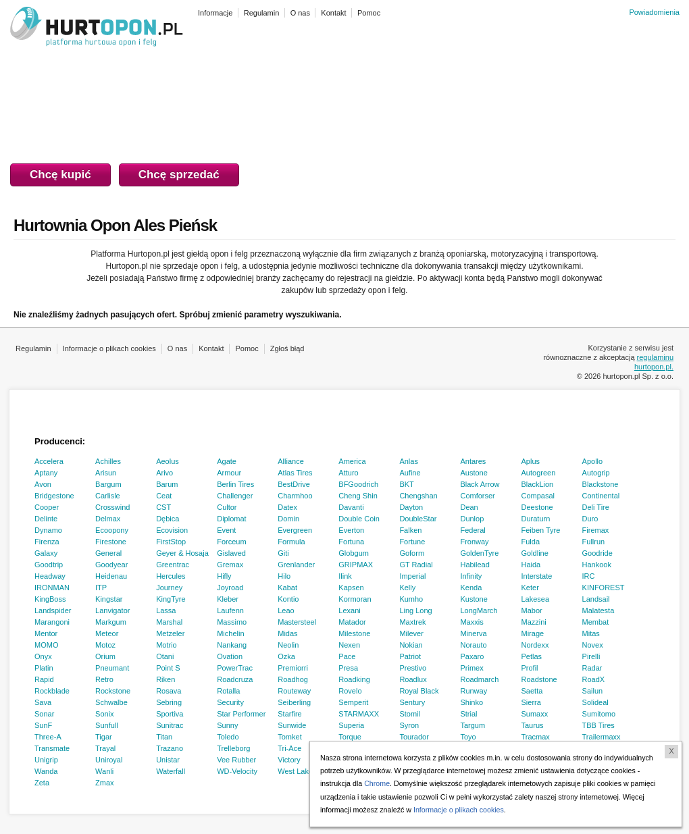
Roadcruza (235, 679)
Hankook (596, 565)
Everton (351, 530)
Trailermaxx (601, 737)
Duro (590, 519)
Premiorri (293, 668)
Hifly (224, 576)
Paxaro (472, 656)
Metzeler (170, 633)
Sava (42, 702)
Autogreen (538, 473)
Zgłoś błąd (287, 348)
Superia (351, 725)
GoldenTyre (479, 553)
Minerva (473, 633)
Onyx (43, 656)
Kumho (411, 599)
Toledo (227, 737)
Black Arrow (479, 484)
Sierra (531, 702)
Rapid (44, 679)
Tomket (289, 737)
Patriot (410, 656)
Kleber (227, 599)
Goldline (534, 553)
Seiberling (294, 702)
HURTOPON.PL (96, 28)
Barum (167, 484)
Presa (348, 668)
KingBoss (50, 599)
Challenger (235, 496)
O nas (177, 348)
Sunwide (292, 725)
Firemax (595, 530)
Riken (165, 679)
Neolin (288, 645)
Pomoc (246, 348)
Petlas (531, 656)
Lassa (166, 610)
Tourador (413, 737)
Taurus (532, 725)
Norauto (473, 645)
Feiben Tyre (541, 530)
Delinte (45, 519)
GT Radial (415, 565)
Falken (410, 530)
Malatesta (598, 610)
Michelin (230, 633)
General (108, 553)
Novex (592, 645)
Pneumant (112, 668)
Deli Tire (595, 507)
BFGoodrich (358, 484)
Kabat (287, 587)
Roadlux (412, 679)
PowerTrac (235, 668)
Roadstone (539, 679)
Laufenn (230, 610)
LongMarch (478, 610)
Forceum (231, 542)
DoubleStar (417, 519)
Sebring (169, 702)
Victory (289, 760)
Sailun (592, 691)
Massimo (232, 622)
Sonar (44, 714)
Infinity (471, 576)
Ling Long (415, 610)
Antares (473, 461)
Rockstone (112, 691)
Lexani (349, 610)
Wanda (45, 771)
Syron (409, 725)
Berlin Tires (235, 484)
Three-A (47, 737)
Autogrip (596, 473)
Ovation (230, 656)
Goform (411, 553)
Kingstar (108, 599)
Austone (473, 473)
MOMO (46, 645)
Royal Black (418, 691)
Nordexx (535, 645)
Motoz (105, 645)
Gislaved (231, 553)
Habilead (474, 565)
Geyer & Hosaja (182, 553)
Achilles (108, 461)
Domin (288, 519)
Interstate (537, 576)
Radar (592, 668)
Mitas (591, 633)
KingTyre (170, 599)
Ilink (345, 576)
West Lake (295, 771)
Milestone (354, 633)
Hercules (170, 576)
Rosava (168, 691)
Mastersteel (297, 622)
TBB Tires (598, 725)
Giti (283, 553)
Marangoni (52, 622)
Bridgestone (54, 496)
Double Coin (359, 519)
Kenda (471, 587)
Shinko (471, 702)
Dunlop (472, 519)
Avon (42, 484)
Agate (226, 461)
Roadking (353, 679)
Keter (530, 587)
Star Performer (241, 714)
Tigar (103, 737)
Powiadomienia (654, 12)
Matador (351, 622)
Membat (595, 622)
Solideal (595, 702)
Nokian (410, 645)
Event (226, 530)
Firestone (110, 542)
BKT (406, 484)
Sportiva (169, 714)
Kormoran (354, 599)
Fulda (530, 542)
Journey (169, 587)
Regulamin (33, 348)
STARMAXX (358, 714)
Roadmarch (479, 679)
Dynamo (48, 530)
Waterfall (170, 771)
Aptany (45, 473)
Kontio (288, 599)
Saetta (532, 691)
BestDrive (294, 484)
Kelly (407, 587)
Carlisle (107, 496)
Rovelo (349, 691)
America (351, 461)
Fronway (474, 542)
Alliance (291, 461)
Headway (50, 576)
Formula (291, 542)
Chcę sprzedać (179, 174)
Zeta (41, 783)
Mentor (45, 633)
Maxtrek (412, 622)
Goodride (597, 553)
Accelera (48, 461)
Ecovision (172, 530)
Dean (469, 507)
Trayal (105, 748)
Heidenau (111, 576)
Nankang (232, 645)
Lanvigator (112, 610)
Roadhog (293, 679)
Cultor (226, 507)
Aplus (530, 461)
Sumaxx (534, 714)
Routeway (294, 691)
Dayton (411, 507)
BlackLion (537, 484)
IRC (588, 576)
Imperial (412, 576)
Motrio (166, 645)
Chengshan (418, 496)
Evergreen (295, 530)
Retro (104, 679)
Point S (168, 668)
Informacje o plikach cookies (109, 348)
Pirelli (591, 656)
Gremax (230, 565)
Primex (471, 668)
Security (230, 702)
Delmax (107, 519)
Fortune (412, 542)
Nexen (349, 645)
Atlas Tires (295, 473)
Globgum (353, 553)
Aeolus (167, 461)
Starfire (289, 714)
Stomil (409, 714)
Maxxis (471, 622)
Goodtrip (48, 565)
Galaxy (45, 553)
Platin (43, 668)
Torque (349, 737)
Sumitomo (599, 714)
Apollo (592, 461)
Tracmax (535, 737)
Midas (287, 633)
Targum (472, 725)
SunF (43, 725)
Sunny (227, 725)
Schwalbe (111, 702)
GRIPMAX (355, 565)
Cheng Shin (358, 496)
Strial (468, 714)
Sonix (104, 714)
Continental (601, 496)
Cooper (46, 507)
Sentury (412, 702)
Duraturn (536, 519)
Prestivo (412, 668)
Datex (287, 507)
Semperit (353, 702)
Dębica (167, 519)
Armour (229, 473)
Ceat (164, 496)
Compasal (538, 496)
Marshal (169, 622)
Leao (286, 610)
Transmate (52, 748)
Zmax (104, 783)
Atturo (348, 473)
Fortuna (351, 542)
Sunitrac (169, 725)
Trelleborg (233, 748)
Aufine (409, 473)
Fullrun (593, 542)
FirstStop (171, 542)
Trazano (169, 748)
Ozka (286, 656)
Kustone (473, 599)
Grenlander (296, 565)
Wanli (104, 771)
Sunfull (106, 725)
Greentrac (172, 565)
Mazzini (533, 622)
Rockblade (52, 691)
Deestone (537, 507)
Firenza (46, 542)
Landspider (52, 610)
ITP (101, 587)
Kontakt (211, 348)
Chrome (377, 783)
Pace (346, 656)
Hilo (284, 576)
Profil (529, 668)
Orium (105, 656)
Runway (473, 691)
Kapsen (350, 587)
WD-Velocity (237, 771)
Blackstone (600, 484)
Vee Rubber (236, 760)
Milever (411, 633)
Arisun (105, 473)
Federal (472, 530)
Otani (165, 656)
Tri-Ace (289, 748)
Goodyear (111, 565)
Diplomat (231, 519)
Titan (164, 737)
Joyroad (230, 587)
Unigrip (46, 760)
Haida (531, 565)
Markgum (110, 622)
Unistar (168, 760)
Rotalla (228, 691)
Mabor (531, 610)
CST (163, 507)
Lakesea (535, 599)
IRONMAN (52, 587)
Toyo (468, 737)
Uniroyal (108, 760)
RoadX (593, 679)
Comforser (477, 496)
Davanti (350, 507)
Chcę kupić (60, 174)
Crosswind (112, 507)
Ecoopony (111, 530)
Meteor (106, 633)
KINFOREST (603, 587)
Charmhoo (295, 496)
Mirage (532, 633)
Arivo (164, 473)
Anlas (408, 461)
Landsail (596, 599)
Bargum (108, 484)
